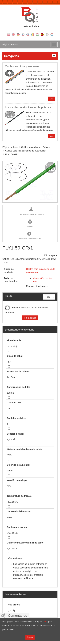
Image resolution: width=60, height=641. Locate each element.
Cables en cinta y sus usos (22, 66)
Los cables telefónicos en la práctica (28, 107)
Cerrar (30, 637)
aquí (45, 621)
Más (51, 99)
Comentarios (17, 615)
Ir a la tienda (30, 318)
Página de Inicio (10, 44)
